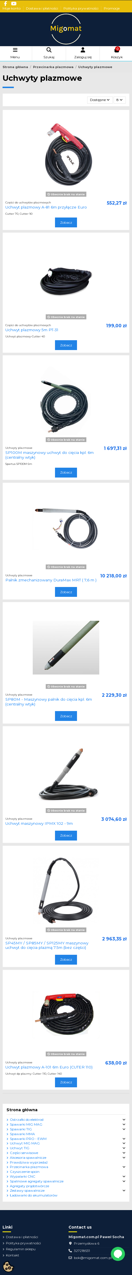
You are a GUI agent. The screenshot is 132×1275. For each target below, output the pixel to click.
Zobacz (66, 222)
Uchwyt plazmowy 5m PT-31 (31, 330)
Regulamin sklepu (21, 1249)
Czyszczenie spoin (24, 1171)
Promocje (112, 8)
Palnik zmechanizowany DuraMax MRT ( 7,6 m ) (50, 580)
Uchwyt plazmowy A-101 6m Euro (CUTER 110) (49, 1067)
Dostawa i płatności (42, 8)
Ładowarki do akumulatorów (34, 1195)
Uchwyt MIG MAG (25, 1143)
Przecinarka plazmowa (29, 1167)
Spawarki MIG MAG (26, 1124)
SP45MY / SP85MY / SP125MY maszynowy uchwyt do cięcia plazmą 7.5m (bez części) (46, 945)
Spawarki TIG (21, 1129)
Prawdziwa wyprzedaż (29, 1162)
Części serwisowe (24, 1153)
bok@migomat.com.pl (93, 1258)
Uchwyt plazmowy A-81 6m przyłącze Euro (46, 207)
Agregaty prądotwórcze (29, 1186)
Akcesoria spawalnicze (28, 1157)
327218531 (82, 1251)
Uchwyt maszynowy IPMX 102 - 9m (39, 823)
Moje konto (12, 8)
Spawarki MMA (22, 1134)
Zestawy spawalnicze (27, 1190)
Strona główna (22, 1110)
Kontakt (12, 1255)
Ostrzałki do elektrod (26, 1119)
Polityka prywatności (81, 8)
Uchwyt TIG (19, 1148)
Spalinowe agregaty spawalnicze (36, 1181)
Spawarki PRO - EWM (28, 1139)
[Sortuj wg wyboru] (100, 100)
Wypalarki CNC (22, 1176)
